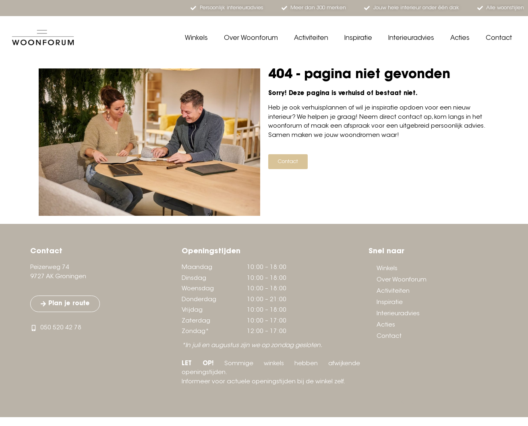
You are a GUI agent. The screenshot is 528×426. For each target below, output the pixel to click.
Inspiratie (358, 38)
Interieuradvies (411, 38)
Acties (460, 38)
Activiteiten (311, 38)
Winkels (196, 38)
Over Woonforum (251, 38)
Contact (499, 38)
